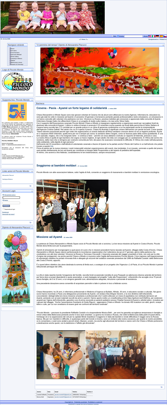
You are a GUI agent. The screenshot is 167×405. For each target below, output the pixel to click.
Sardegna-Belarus (7, 179)
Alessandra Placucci (8, 175)
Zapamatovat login (10, 209)
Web (114, 36)
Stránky (121, 36)
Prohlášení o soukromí (95, 402)
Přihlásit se (163, 39)
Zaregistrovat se (153, 39)
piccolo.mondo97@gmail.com (63, 394)
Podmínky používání (80, 402)
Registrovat (5, 212)
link (51, 146)
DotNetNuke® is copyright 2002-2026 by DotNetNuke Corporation (83, 404)
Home (83, 39)
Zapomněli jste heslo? (8, 214)
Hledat (146, 36)
